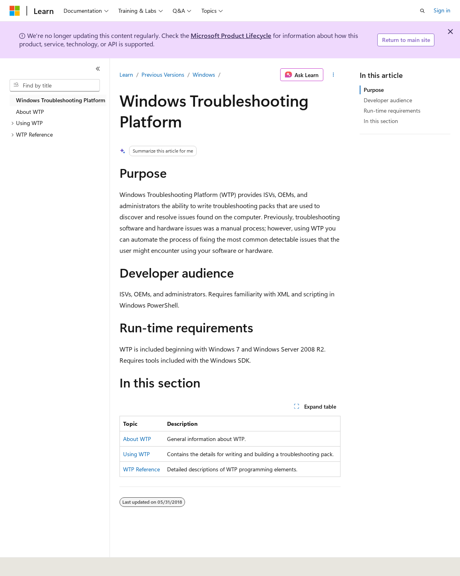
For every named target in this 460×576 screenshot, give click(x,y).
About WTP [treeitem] (30, 111)
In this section (381, 121)
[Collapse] (98, 69)
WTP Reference (141, 469)
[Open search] (422, 11)
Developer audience (388, 100)
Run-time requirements (392, 110)
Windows (204, 74)
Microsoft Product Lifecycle (231, 35)
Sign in (442, 10)
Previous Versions (162, 74)
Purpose (374, 89)
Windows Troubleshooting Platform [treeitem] (60, 100)
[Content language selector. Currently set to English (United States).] (46, 564)
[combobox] (55, 85)
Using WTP (136, 454)
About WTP (137, 439)
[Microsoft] (15, 11)
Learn (126, 74)
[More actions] (334, 74)
